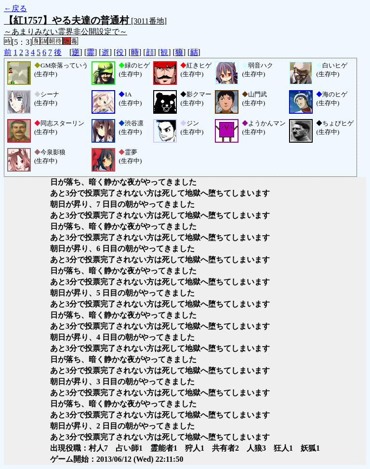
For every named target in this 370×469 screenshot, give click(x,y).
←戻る (15, 8)
